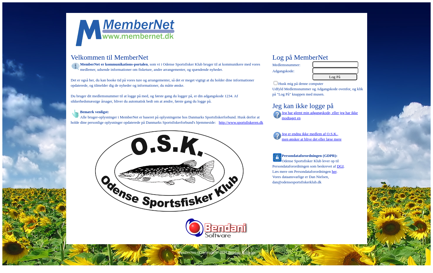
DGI (340, 166)
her (334, 171)
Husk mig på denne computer (300, 83)
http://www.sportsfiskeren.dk (241, 122)
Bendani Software (242, 252)
